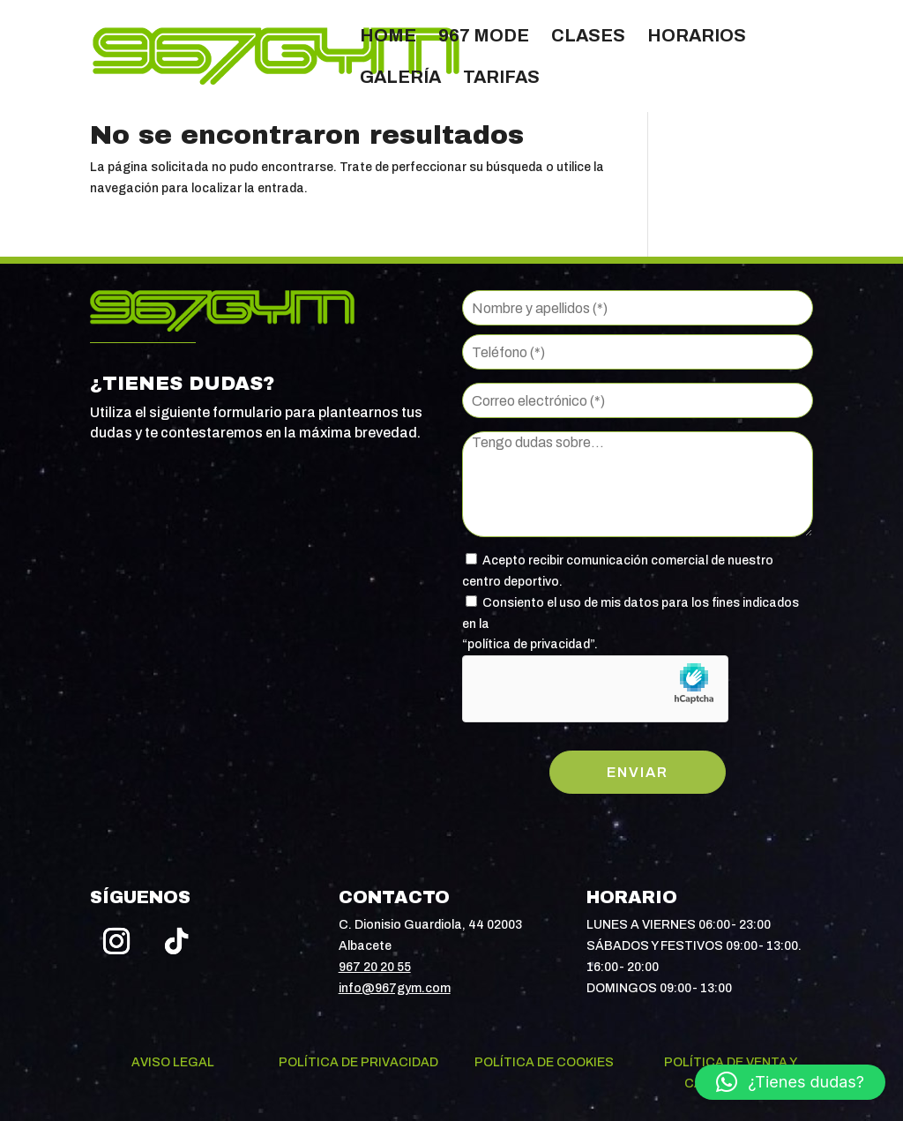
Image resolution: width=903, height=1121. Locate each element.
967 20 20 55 (375, 967)
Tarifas (501, 78)
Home (388, 37)
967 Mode (483, 37)
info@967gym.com (395, 988)
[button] (790, 1082)
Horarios (696, 37)
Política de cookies (544, 1062)
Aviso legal (172, 1062)
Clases (588, 37)
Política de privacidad (358, 1062)
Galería (400, 78)
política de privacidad (528, 644)
